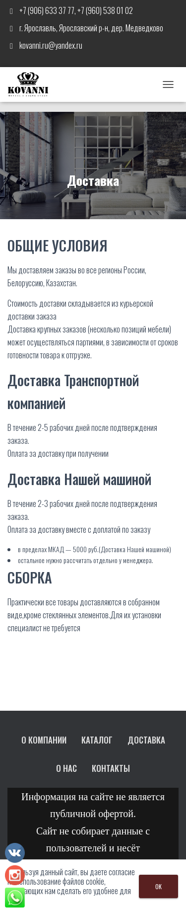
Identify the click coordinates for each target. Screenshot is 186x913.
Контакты (111, 768)
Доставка (146, 740)
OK (158, 886)
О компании (43, 740)
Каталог (97, 740)
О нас (66, 768)
